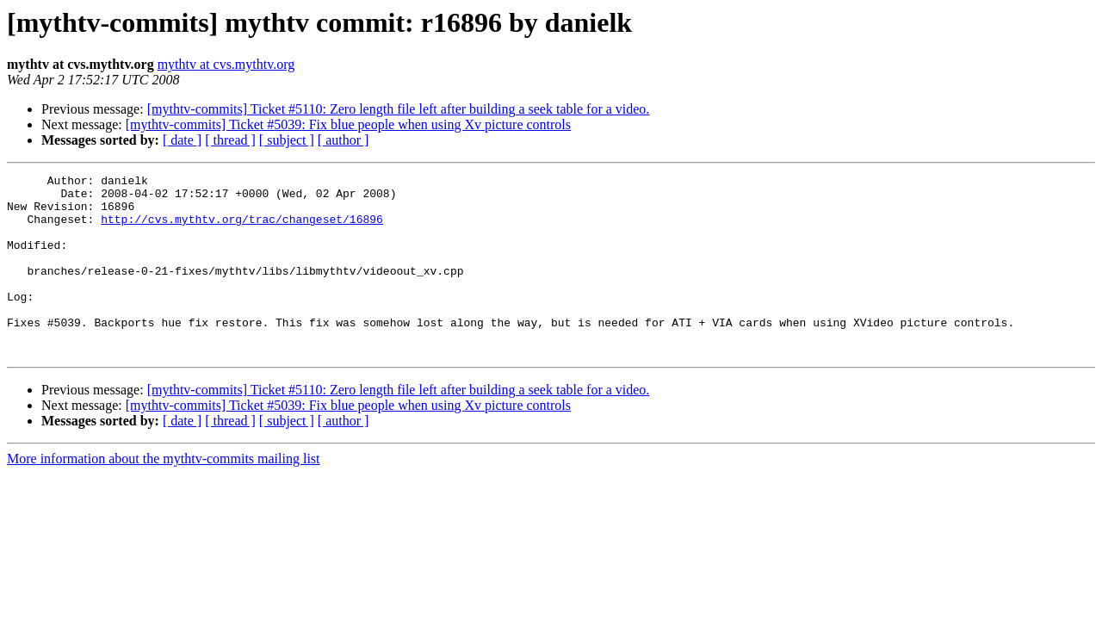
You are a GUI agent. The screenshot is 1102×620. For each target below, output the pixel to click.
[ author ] (343, 140)
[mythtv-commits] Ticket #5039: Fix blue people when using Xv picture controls (348, 124)
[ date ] (182, 140)
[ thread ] (230, 140)
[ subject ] (286, 140)
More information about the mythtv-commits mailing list (163, 494)
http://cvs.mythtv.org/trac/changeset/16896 (242, 229)
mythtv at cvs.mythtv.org (226, 64)
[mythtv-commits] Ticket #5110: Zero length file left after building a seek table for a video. (398, 109)
